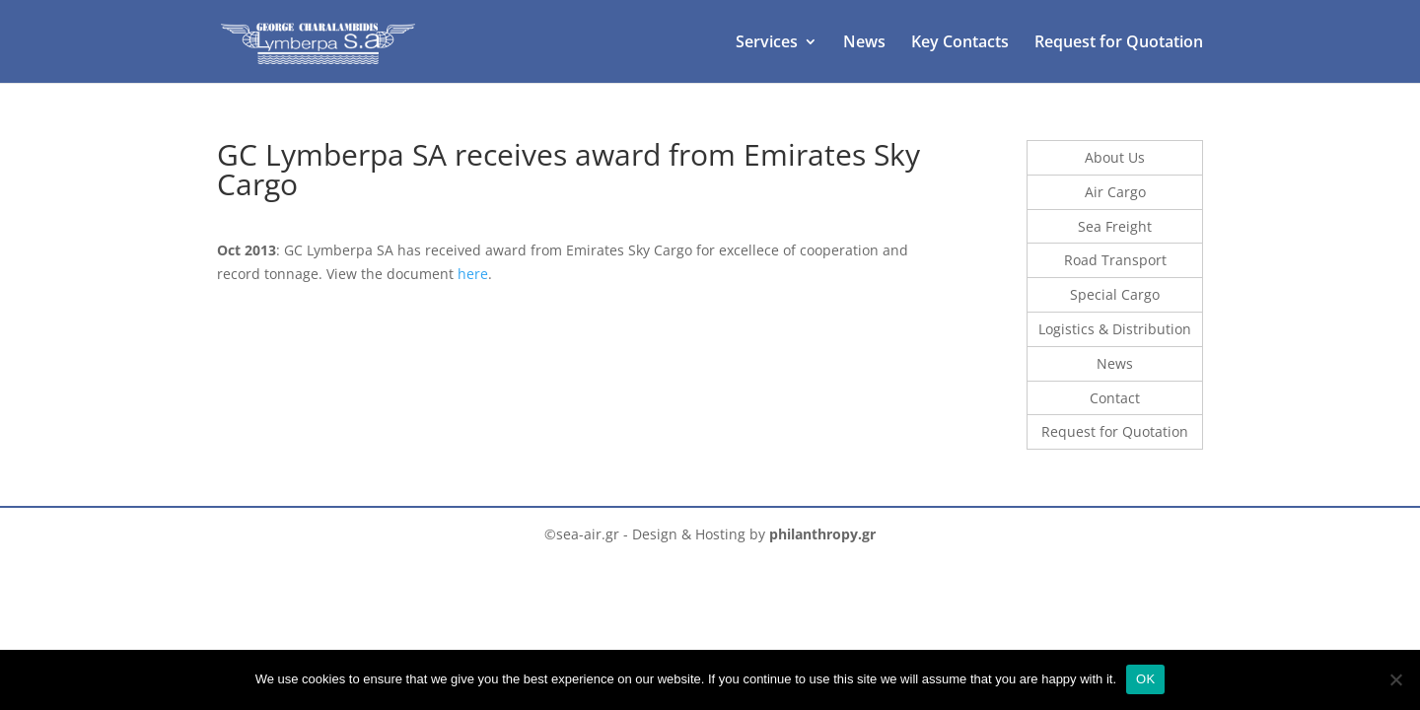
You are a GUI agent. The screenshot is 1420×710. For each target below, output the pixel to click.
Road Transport (1115, 259)
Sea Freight (1115, 226)
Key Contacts (960, 43)
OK (1145, 679)
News (864, 43)
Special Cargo (1115, 294)
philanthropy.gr (822, 534)
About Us (1115, 157)
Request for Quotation (1118, 43)
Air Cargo (1115, 191)
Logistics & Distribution (1114, 329)
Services (767, 43)
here (473, 273)
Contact (1115, 398)
